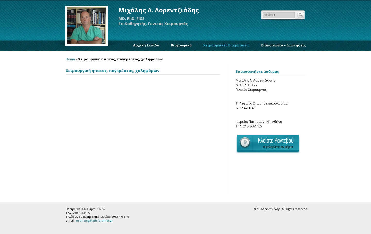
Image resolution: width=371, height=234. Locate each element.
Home (70, 59)
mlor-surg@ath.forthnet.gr (94, 220)
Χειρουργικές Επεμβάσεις (226, 45)
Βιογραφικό (181, 45)
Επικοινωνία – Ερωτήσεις (283, 45)
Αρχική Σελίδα (146, 45)
